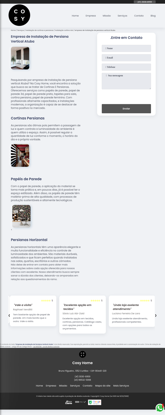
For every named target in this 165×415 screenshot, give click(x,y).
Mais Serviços (121, 385)
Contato (139, 15)
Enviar (126, 109)
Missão (106, 15)
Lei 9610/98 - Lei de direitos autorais (46, 347)
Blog (153, 15)
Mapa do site (102, 385)
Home (74, 15)
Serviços (122, 15)
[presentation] (126, 96)
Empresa (90, 15)
